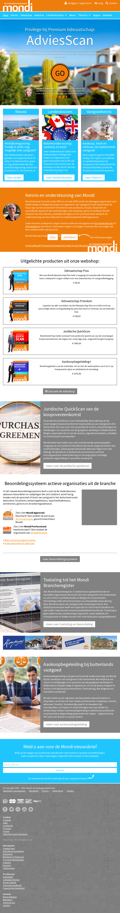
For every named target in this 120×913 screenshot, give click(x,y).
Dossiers (7, 865)
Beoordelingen (10, 897)
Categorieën (9, 868)
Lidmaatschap (26, 15)
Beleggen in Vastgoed (13, 857)
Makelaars (7, 899)
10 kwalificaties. (39, 532)
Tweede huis (9, 848)
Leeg (100, 3)
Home (5, 15)
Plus (52, 237)
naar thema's (93, 177)
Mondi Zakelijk (9, 882)
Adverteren (57, 790)
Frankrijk (7, 820)
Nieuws (72, 15)
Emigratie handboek (12, 885)
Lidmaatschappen (11, 879)
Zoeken (113, 3)
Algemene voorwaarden (14, 790)
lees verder (14, 177)
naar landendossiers (59, 177)
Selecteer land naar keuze (15, 834)
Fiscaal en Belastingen (13, 859)
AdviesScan (39, 15)
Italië (5, 822)
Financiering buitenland (14, 888)
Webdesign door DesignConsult (17, 839)
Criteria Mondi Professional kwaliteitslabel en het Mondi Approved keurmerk (66, 245)
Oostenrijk (8, 825)
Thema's (83, 15)
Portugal (7, 828)
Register (96, 15)
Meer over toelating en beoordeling (69, 624)
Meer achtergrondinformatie (20, 540)
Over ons (14, 15)
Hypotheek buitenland (13, 851)
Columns (7, 862)
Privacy (45, 790)
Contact (70, 790)
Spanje (6, 831)
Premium (69, 237)
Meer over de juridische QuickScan (67, 466)
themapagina (32, 226)
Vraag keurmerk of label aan (20, 543)
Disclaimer (34, 790)
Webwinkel (107, 15)
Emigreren (8, 854)
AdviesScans (9, 902)
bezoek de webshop (61, 391)
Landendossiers (55, 15)
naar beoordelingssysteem (60, 559)
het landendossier (103, 223)
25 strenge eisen (24, 518)
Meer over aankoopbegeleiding (66, 724)
